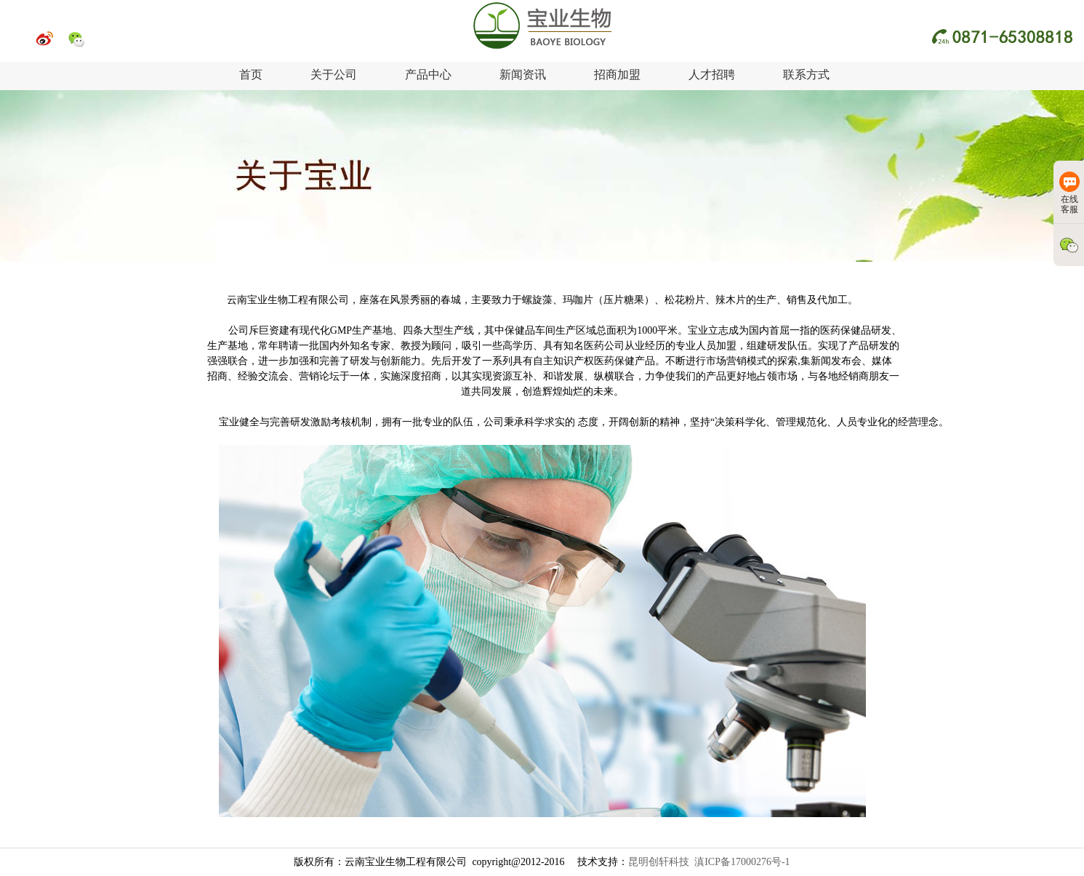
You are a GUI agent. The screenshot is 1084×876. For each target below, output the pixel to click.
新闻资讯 (522, 74)
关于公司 (333, 74)
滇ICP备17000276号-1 (742, 861)
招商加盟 (617, 74)
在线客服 (1069, 193)
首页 (250, 74)
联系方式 (806, 74)
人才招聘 (711, 74)
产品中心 (428, 74)
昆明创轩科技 (658, 861)
